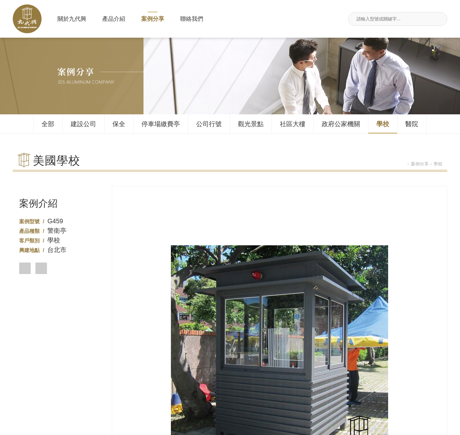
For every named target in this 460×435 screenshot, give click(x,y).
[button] (25, 268)
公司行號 (209, 123)
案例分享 (152, 19)
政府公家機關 (341, 123)
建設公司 (83, 123)
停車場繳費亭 (161, 123)
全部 (48, 123)
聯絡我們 (191, 19)
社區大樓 (292, 123)
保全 (118, 123)
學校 (382, 123)
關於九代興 (71, 19)
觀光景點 (251, 123)
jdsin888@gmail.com (409, 394)
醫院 (411, 123)
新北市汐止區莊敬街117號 (319, 394)
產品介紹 (113, 19)
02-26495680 (140, 394)
